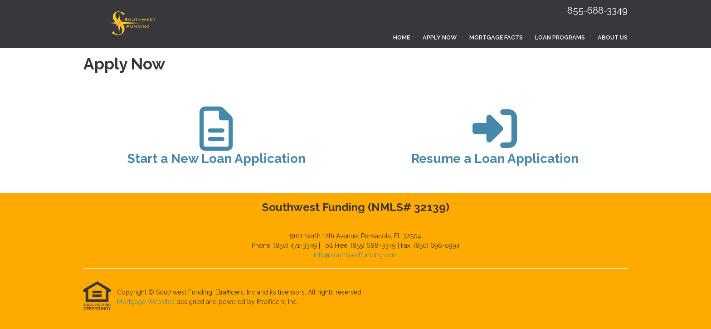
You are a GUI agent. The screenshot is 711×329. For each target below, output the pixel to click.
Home (401, 37)
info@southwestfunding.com (356, 255)
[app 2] (495, 140)
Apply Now (440, 37)
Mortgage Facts (496, 37)
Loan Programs (560, 37)
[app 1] (216, 140)
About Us (613, 37)
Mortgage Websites (146, 301)
